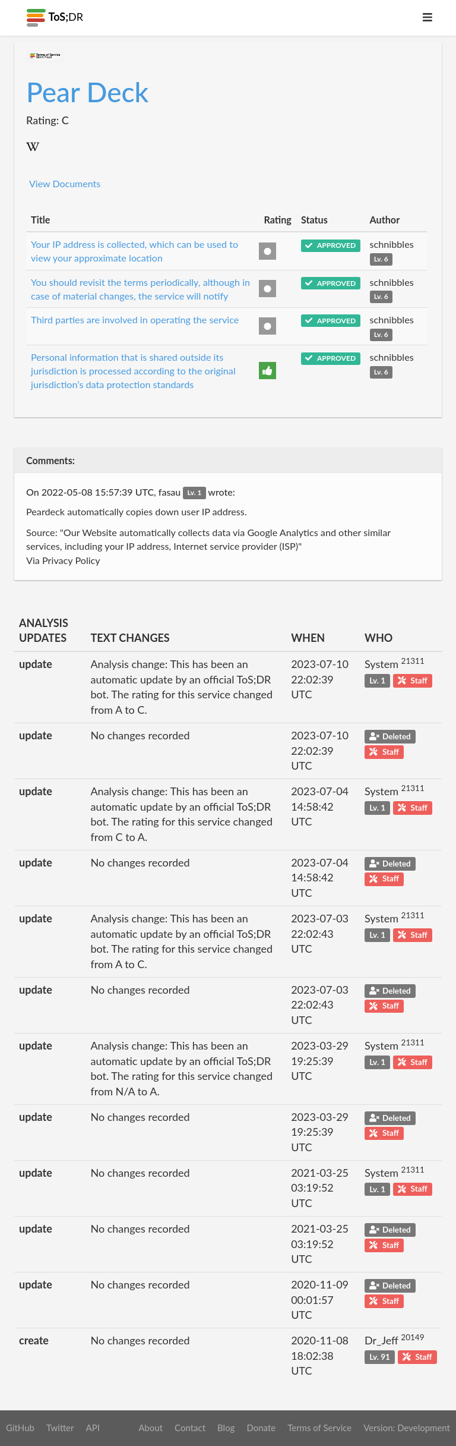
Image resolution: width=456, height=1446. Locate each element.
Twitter (60, 1427)
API (92, 1427)
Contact (190, 1427)
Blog (226, 1427)
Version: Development (406, 1427)
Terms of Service (319, 1427)
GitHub (20, 1427)
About (150, 1427)
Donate (261, 1427)
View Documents (64, 183)
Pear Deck (87, 91)
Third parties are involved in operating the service (135, 319)
